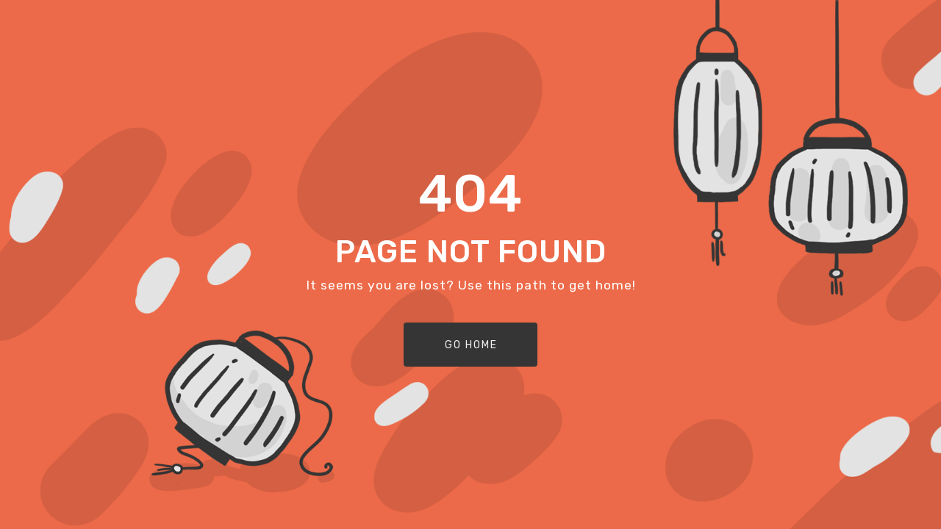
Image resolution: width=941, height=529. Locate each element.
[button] (470, 345)
